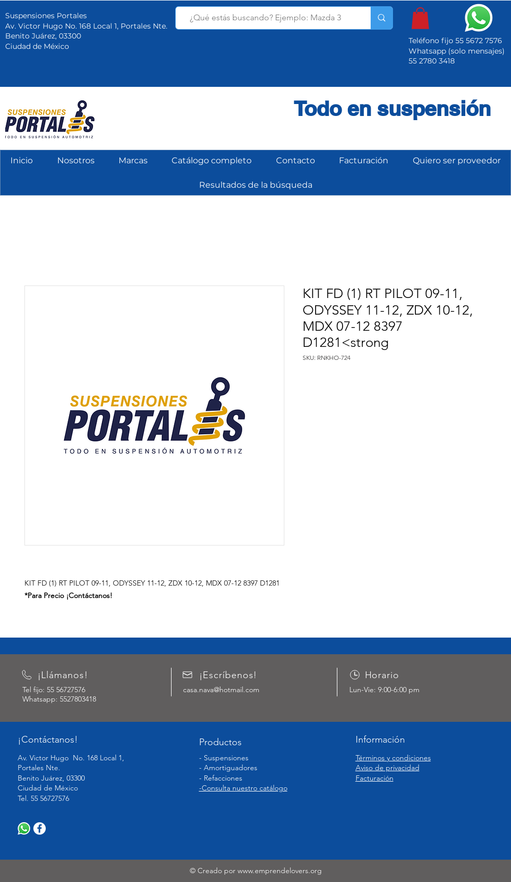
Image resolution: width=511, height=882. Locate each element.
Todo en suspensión (392, 108)
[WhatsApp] (24, 828)
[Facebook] (39, 828)
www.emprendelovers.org (280, 870)
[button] (420, 18)
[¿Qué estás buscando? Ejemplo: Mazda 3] (265, 18)
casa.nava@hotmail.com (221, 689)
